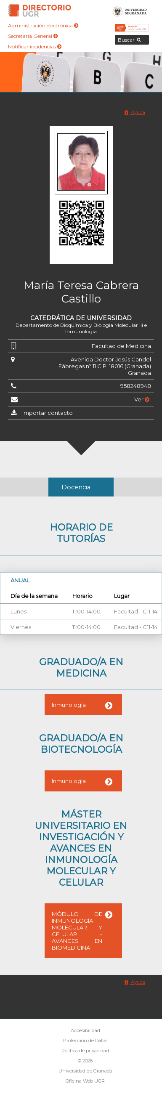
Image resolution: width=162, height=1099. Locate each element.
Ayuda (135, 112)
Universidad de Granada (130, 10)
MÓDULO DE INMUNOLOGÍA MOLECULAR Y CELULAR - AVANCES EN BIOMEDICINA (77, 931)
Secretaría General (33, 36)
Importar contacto (47, 412)
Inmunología (69, 704)
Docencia (75, 487)
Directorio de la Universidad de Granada (39, 10)
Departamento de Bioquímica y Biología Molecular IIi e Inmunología (81, 328)
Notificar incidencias (34, 46)
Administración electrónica (43, 25)
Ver (141, 399)
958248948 (135, 385)
